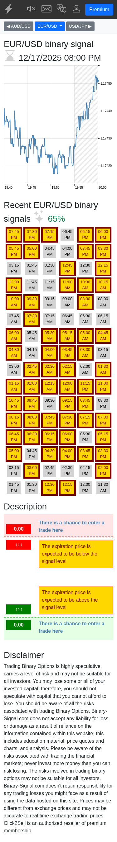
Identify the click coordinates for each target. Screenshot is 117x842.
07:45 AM (14, 319)
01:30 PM (50, 268)
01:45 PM (32, 268)
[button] (61, 9)
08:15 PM (14, 420)
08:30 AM (85, 301)
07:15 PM (50, 234)
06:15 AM (103, 319)
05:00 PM (32, 251)
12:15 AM (50, 386)
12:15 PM (103, 268)
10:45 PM (14, 403)
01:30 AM (103, 369)
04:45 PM (50, 251)
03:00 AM (14, 369)
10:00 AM (14, 301)
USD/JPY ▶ (80, 26)
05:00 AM (85, 335)
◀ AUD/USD (19, 26)
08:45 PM (85, 403)
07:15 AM (50, 319)
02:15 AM (67, 369)
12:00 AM (67, 386)
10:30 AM (85, 285)
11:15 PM (85, 386)
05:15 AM (67, 335)
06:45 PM (67, 234)
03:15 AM (103, 352)
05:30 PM (85, 437)
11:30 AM (103, 487)
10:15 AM (103, 285)
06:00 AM (14, 335)
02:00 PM (103, 470)
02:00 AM (85, 369)
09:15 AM (50, 301)
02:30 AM (50, 369)
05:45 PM (14, 251)
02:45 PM (50, 470)
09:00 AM (67, 301)
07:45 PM (14, 234)
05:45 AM (32, 335)
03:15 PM (14, 268)
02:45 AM (32, 369)
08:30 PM (103, 403)
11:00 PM (103, 386)
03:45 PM (85, 251)
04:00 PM (67, 251)
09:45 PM (32, 403)
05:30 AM (50, 335)
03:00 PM (32, 470)
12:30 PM (85, 268)
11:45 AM (32, 285)
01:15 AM (14, 386)
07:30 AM (32, 319)
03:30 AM (85, 352)
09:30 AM (32, 301)
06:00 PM (103, 234)
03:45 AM (67, 352)
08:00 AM (103, 301)
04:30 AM (14, 352)
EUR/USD (47, 26)
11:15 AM (50, 285)
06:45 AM (67, 319)
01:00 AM (32, 386)
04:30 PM (50, 453)
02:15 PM (85, 470)
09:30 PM (50, 403)
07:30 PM (32, 234)
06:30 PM (32, 437)
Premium (99, 9)
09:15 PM (67, 403)
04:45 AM (103, 335)
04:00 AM (50, 352)
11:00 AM (67, 285)
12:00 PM (14, 285)
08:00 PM (32, 420)
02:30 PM (67, 470)
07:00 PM (103, 420)
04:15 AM (32, 352)
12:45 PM (67, 268)
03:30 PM (103, 251)
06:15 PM (85, 234)
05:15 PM (103, 437)
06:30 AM (85, 319)
